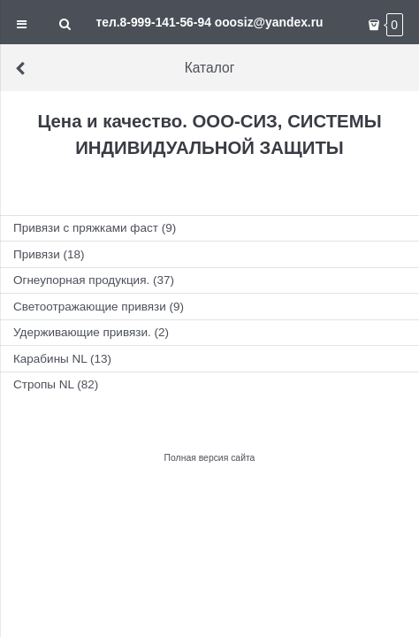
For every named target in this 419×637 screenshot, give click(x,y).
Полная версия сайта (209, 458)
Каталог (123, 67)
